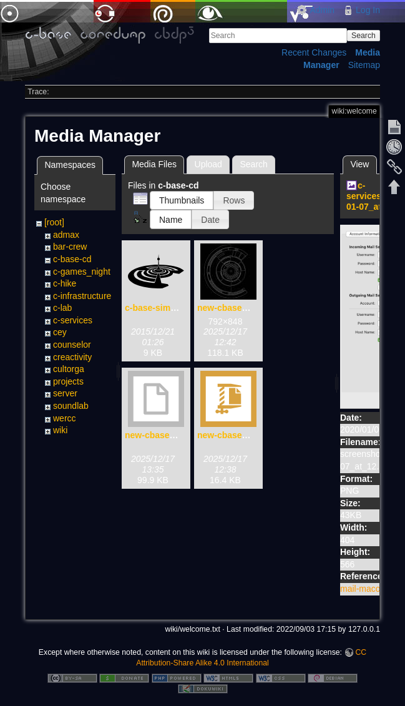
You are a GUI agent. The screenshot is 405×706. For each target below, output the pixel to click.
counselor (72, 345)
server (65, 393)
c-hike (64, 283)
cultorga (68, 369)
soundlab (71, 406)
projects (68, 381)
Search (363, 35)
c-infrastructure (82, 296)
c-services (72, 320)
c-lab (62, 308)
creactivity (72, 357)
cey (60, 332)
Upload (208, 164)
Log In (368, 10)
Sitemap (364, 65)
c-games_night (81, 272)
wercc (64, 418)
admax (66, 235)
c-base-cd (72, 259)
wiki (60, 430)
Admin (322, 10)
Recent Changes (313, 52)
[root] (54, 222)
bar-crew (70, 247)
